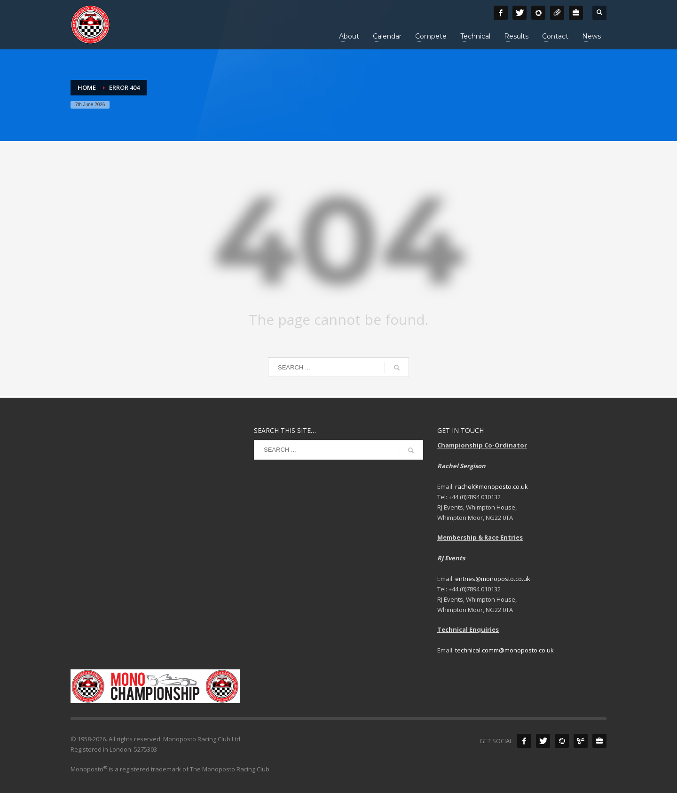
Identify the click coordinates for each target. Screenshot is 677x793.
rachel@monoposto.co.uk (491, 486)
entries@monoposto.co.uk (492, 578)
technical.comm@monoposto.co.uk (504, 650)
